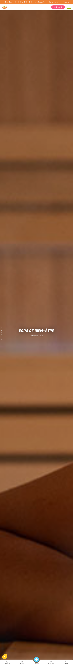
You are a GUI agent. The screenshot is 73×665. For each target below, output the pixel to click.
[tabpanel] (36, 332)
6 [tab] (1, 339)
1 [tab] (1, 327)
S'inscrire (66, 2)
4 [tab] (1, 334)
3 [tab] (1, 332)
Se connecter (54, 2)
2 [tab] (1, 329)
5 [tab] (1, 336)
